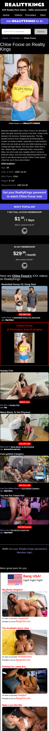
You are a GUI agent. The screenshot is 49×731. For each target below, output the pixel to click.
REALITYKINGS (24, 4)
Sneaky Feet (6, 370)
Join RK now (24, 314)
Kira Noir (3, 405)
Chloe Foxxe (6, 318)
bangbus (22, 695)
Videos (18, 15)
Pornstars (30, 15)
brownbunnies (25, 657)
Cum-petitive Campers (12, 454)
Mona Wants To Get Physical (15, 412)
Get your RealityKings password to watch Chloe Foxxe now (24, 194)
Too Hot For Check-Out (12, 495)
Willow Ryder (13, 488)
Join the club (24, 485)
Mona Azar (4, 447)
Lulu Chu (4, 488)
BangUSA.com (23, 621)
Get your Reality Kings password (27, 548)
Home (6, 15)
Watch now (25, 402)
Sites (43, 15)
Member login (24, 552)
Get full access (24, 527)
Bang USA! (32, 576)
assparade (23, 618)
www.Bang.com (15, 585)
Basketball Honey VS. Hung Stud (18, 284)
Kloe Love (4, 530)
